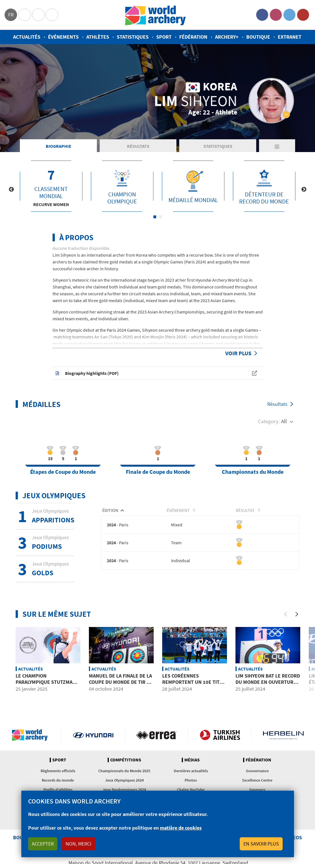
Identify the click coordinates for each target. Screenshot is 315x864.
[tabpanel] (51, 186)
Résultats (138, 146)
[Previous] (285, 614)
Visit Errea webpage (156, 735)
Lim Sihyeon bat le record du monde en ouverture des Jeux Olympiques (267, 682)
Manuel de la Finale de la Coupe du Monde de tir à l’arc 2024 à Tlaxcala (120, 682)
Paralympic (38, 15)
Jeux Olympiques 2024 (124, 780)
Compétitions (125, 760)
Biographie (58, 146)
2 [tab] (160, 216)
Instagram (276, 15)
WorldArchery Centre (52, 15)
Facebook (262, 15)
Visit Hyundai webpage (93, 735)
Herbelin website (283, 735)
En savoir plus (261, 843)
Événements (63, 37)
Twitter (289, 15)
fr (11, 14)
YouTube (303, 15)
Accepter (43, 843)
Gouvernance (257, 770)
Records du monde (58, 780)
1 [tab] (154, 216)
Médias (192, 760)
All (284, 421)
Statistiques (133, 37)
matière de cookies (181, 827)
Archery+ (227, 37)
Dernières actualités (191, 770)
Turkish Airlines (220, 735)
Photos (191, 780)
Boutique (258, 37)
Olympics (24, 15)
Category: (269, 421)
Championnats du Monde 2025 (124, 770)
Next (304, 189)
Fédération (193, 37)
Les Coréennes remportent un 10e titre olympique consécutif (194, 682)
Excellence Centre (257, 780)
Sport (164, 37)
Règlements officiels (58, 770)
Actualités (26, 37)
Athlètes (97, 37)
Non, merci (78, 843)
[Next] (297, 614)
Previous (11, 189)
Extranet (289, 37)
